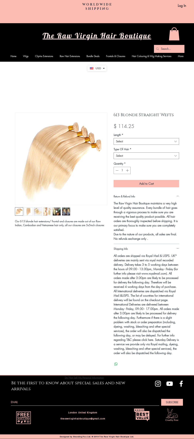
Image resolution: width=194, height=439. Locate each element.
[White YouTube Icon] (170, 384)
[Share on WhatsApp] (116, 364)
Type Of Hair (122, 149)
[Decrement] (116, 170)
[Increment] (127, 170)
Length (118, 135)
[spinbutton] (122, 170)
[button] (174, 34)
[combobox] (146, 141)
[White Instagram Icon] (158, 384)
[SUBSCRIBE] (172, 402)
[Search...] (169, 49)
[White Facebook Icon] (181, 384)
